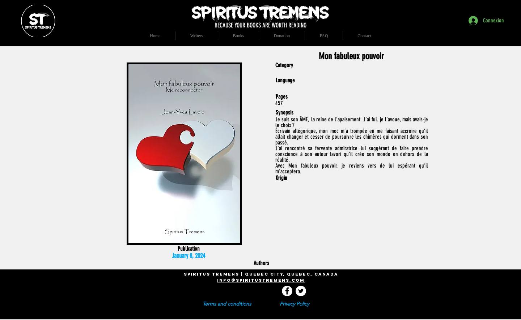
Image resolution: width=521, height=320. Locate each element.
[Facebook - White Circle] (287, 291)
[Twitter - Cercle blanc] (301, 291)
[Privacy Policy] (294, 304)
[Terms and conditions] (226, 304)
